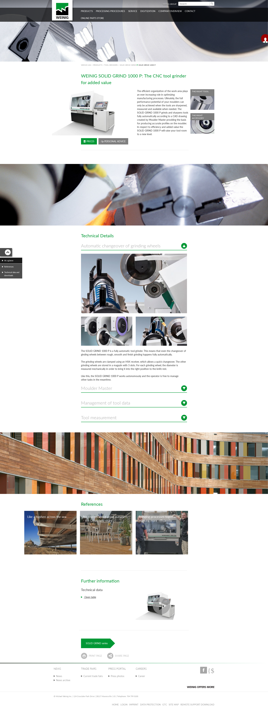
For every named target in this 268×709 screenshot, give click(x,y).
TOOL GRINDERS (111, 65)
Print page (95, 655)
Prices (89, 141)
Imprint (133, 704)
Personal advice (113, 141)
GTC (164, 704)
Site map (174, 704)
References (9, 267)
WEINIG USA (86, 65)
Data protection (150, 704)
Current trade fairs (93, 676)
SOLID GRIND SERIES (128, 65)
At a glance (8, 260)
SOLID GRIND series (97, 643)
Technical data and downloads (11, 273)
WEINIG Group (170, 4)
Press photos (117, 676)
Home (115, 704)
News (59, 676)
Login (124, 704)
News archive (63, 680)
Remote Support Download (197, 704)
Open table (90, 597)
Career (141, 676)
